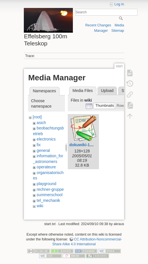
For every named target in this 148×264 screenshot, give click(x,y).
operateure (46, 167)
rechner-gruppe (50, 189)
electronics (46, 139)
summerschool (49, 194)
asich (41, 122)
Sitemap (117, 31)
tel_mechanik (48, 200)
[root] (37, 117)
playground (46, 183)
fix (39, 145)
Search (121, 18)
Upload (107, 90)
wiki (40, 206)
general (43, 150)
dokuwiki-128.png (85, 145)
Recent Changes (98, 25)
